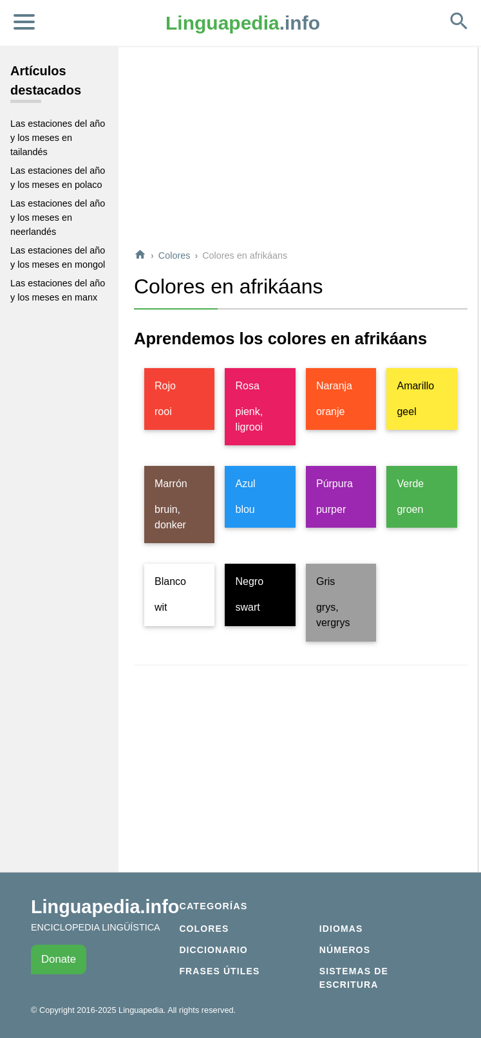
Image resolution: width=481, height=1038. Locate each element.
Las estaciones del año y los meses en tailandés (57, 137)
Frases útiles (219, 971)
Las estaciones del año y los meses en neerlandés (57, 217)
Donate (58, 959)
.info (242, 22)
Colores (174, 255)
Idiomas (341, 928)
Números (344, 950)
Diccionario (213, 950)
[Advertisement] (300, 147)
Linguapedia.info (105, 906)
